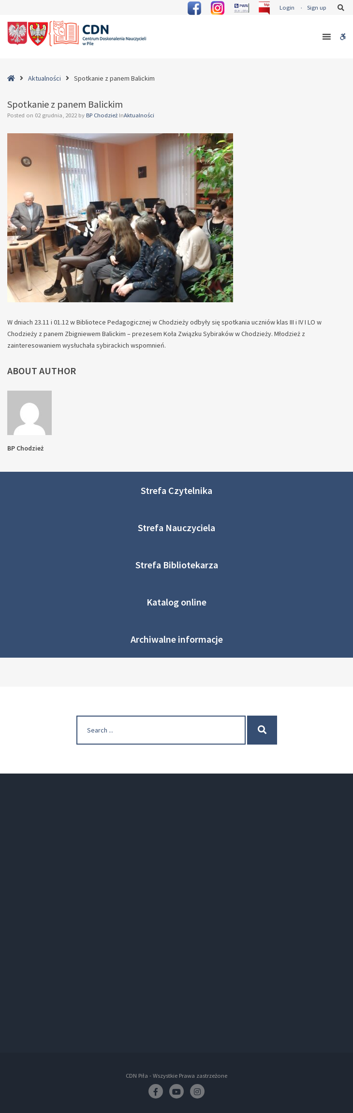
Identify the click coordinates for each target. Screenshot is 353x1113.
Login (286, 7)
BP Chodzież (102, 115)
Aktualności (44, 78)
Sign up (316, 7)
